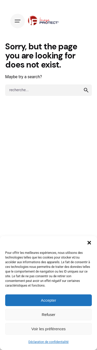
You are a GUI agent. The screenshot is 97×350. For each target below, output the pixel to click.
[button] (89, 242)
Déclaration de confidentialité (48, 342)
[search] (86, 90)
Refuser (48, 314)
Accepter (48, 300)
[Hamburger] (17, 21)
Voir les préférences (48, 329)
